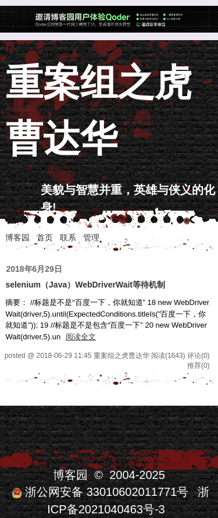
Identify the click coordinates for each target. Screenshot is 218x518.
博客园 (17, 237)
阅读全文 (81, 336)
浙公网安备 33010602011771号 (100, 491)
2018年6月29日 (34, 269)
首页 (45, 237)
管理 (91, 237)
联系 (68, 237)
